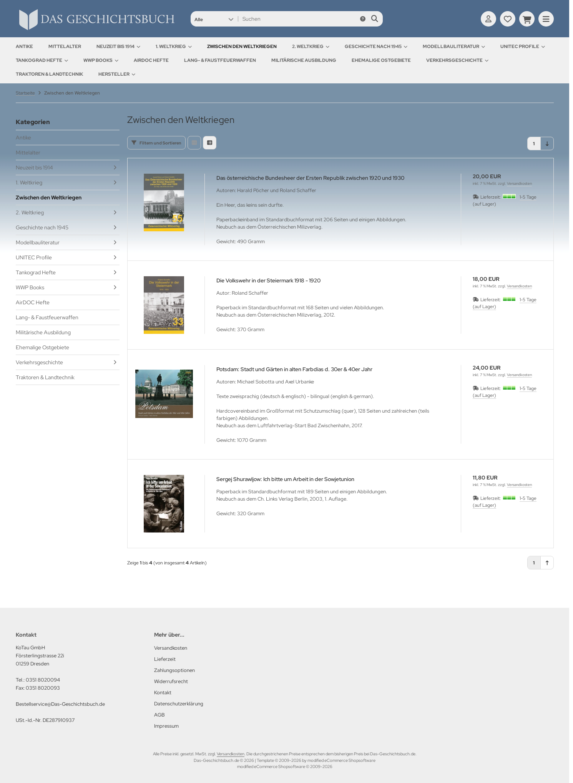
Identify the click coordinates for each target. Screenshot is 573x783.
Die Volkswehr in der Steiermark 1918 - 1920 (268, 280)
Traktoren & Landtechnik (49, 74)
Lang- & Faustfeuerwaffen (220, 60)
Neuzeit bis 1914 (118, 46)
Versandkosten (519, 183)
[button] (214, 19)
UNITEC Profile (522, 46)
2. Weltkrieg (310, 46)
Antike (24, 46)
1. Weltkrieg (174, 46)
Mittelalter (64, 46)
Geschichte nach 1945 (376, 46)
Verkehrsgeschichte (457, 60)
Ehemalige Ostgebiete (381, 60)
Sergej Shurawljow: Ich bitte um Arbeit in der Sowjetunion (285, 479)
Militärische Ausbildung (303, 60)
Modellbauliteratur (454, 46)
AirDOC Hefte (151, 60)
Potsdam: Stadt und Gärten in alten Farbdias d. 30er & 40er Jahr (294, 369)
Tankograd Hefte (42, 60)
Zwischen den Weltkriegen (242, 46)
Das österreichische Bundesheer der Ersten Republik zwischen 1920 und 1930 (310, 177)
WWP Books (100, 60)
